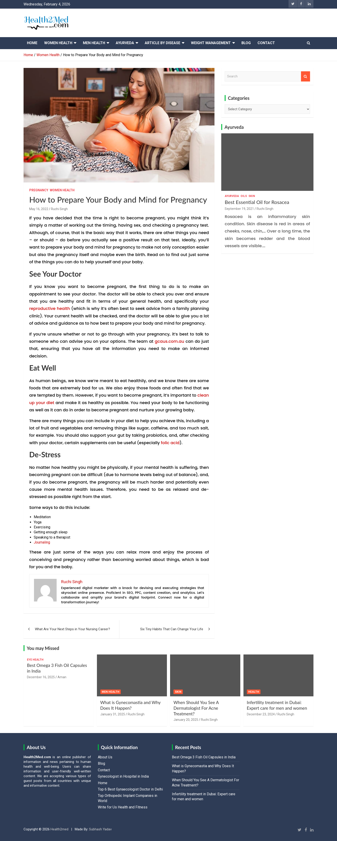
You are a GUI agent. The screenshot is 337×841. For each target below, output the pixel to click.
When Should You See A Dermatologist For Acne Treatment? (196, 708)
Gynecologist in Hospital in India (123, 776)
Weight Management (211, 43)
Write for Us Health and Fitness (122, 807)
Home (32, 43)
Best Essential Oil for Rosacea (257, 202)
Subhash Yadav (100, 829)
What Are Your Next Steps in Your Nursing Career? (72, 629)
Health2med (59, 829)
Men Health (94, 43)
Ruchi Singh (59, 209)
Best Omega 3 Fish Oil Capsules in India (204, 757)
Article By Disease (162, 43)
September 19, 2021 (239, 209)
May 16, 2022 (38, 209)
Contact (266, 43)
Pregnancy (38, 190)
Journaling (42, 542)
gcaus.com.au (169, 341)
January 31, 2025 (112, 714)
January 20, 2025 (185, 719)
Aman (62, 677)
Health (253, 691)
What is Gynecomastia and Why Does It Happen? (130, 705)
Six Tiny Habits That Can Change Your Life (171, 629)
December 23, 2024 (261, 714)
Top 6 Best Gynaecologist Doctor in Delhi (130, 789)
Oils (244, 196)
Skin (251, 196)
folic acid (170, 443)
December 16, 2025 (41, 677)
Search (305, 76)
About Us (105, 757)
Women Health (58, 43)
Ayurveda (125, 43)
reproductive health (49, 308)
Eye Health (35, 659)
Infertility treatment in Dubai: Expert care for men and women (277, 705)
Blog (246, 43)
